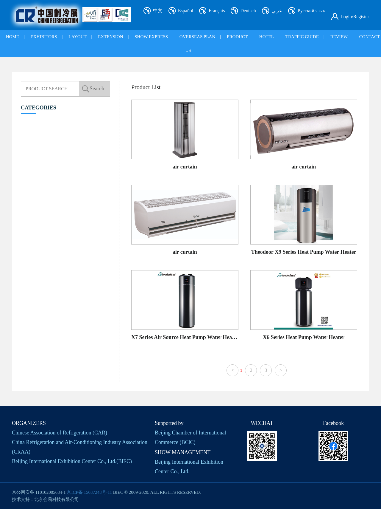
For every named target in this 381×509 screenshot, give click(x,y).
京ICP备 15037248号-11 (89, 492)
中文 (158, 10)
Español (185, 10)
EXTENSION (110, 36)
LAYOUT (77, 36)
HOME (12, 36)
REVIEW (339, 36)
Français (217, 10)
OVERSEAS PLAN (197, 36)
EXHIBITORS (44, 36)
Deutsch (248, 10)
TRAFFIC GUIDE (302, 36)
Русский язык (311, 10)
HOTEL (266, 36)
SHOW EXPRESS (151, 36)
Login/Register (355, 16)
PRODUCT (237, 36)
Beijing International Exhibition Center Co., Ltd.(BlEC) (72, 461)
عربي (276, 10)
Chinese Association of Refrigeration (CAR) (59, 433)
